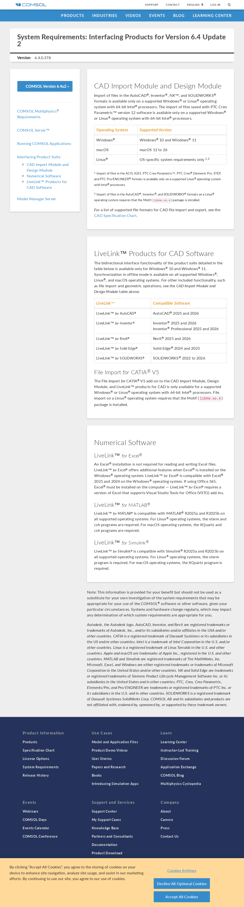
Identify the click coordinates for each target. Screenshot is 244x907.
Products (72, 15)
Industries (104, 15)
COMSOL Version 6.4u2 (47, 86)
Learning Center (212, 15)
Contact (173, 4)
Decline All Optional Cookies (182, 883)
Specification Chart (38, 750)
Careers (167, 819)
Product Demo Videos (110, 750)
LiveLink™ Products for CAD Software (47, 184)
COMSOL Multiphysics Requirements (38, 113)
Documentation (104, 844)
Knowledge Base (105, 827)
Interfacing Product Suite (38, 156)
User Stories (102, 758)
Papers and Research (109, 766)
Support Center (104, 811)
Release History (36, 775)
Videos (133, 15)
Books (97, 775)
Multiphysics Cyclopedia (181, 783)
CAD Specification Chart (115, 215)
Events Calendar (36, 827)
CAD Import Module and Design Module (48, 167)
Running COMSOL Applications (44, 143)
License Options (36, 758)
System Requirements (41, 766)
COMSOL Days (35, 819)
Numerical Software (44, 176)
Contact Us (169, 836)
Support (152, 4)
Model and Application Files (115, 741)
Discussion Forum (175, 758)
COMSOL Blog (172, 775)
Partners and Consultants (112, 836)
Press (165, 827)
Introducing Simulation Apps (115, 783)
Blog (179, 15)
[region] (122, 882)
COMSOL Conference (40, 836)
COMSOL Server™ (33, 130)
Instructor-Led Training (179, 750)
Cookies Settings (181, 870)
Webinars (30, 811)
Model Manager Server (36, 198)
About (166, 811)
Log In (215, 4)
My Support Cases (106, 819)
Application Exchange (178, 766)
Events (157, 15)
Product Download (107, 853)
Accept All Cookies (181, 896)
